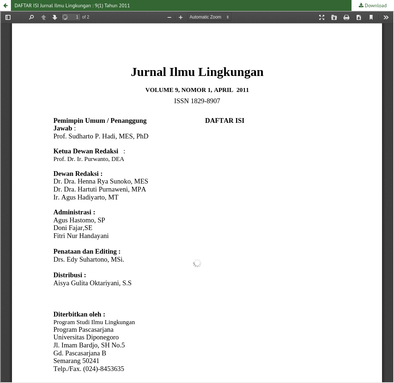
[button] (5, 5)
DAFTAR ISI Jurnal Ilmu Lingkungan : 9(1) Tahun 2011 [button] (72, 5)
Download (375, 5)
